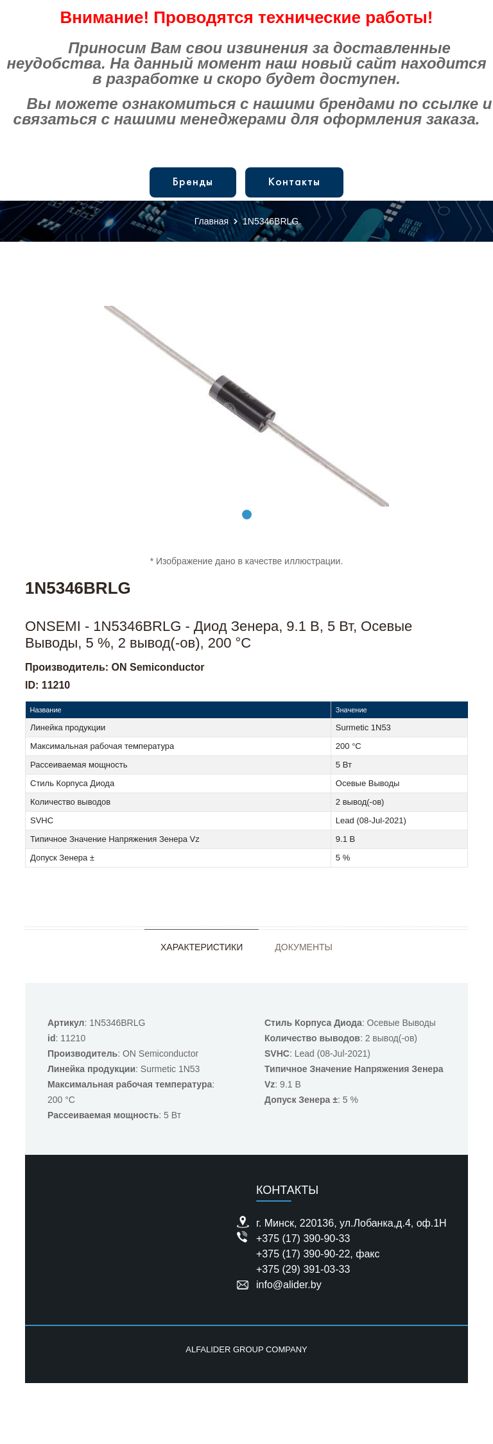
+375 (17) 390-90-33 (303, 1238)
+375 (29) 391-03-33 (303, 1269)
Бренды (193, 182)
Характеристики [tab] (201, 947)
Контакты (294, 182)
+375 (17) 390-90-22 (303, 1253)
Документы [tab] (304, 947)
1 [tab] (247, 514)
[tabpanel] (246, 406)
